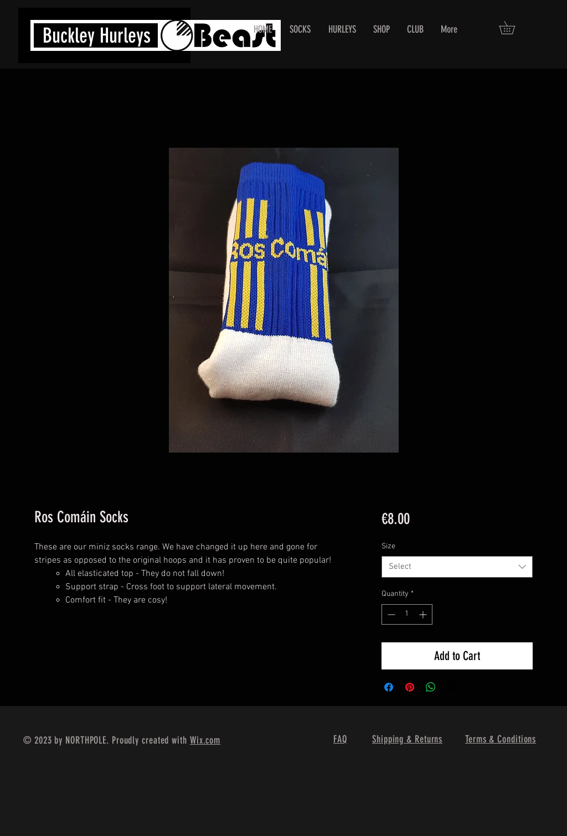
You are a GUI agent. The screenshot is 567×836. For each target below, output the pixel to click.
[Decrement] (390, 614)
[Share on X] (451, 687)
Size (388, 546)
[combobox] (457, 567)
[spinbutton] (407, 614)
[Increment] (424, 614)
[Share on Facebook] (388, 687)
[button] (513, 27)
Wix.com (205, 740)
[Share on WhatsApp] (430, 687)
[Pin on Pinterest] (409, 687)
